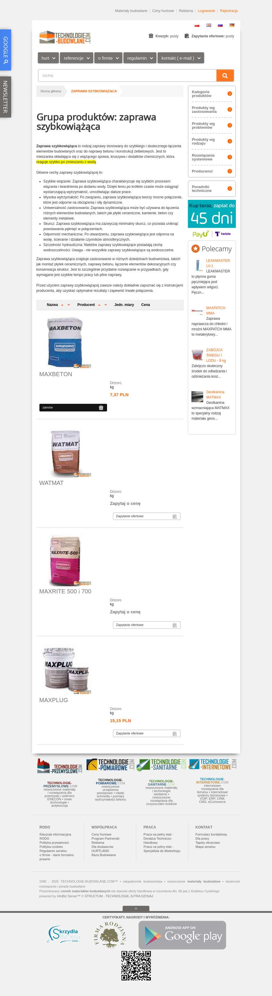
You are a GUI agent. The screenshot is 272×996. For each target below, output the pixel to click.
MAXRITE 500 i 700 (65, 591)
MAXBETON (55, 374)
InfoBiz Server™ (68, 896)
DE (232, 25)
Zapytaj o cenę (125, 503)
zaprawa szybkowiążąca (94, 91)
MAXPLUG (53, 700)
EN (208, 25)
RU (220, 25)
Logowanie (206, 11)
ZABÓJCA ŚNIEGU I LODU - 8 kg (216, 355)
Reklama (186, 11)
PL (197, 25)
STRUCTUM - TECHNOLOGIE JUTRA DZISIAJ (119, 896)
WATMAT (51, 483)
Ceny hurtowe (163, 11)
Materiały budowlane (131, 11)
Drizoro (115, 383)
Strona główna (51, 91)
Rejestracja (229, 11)
